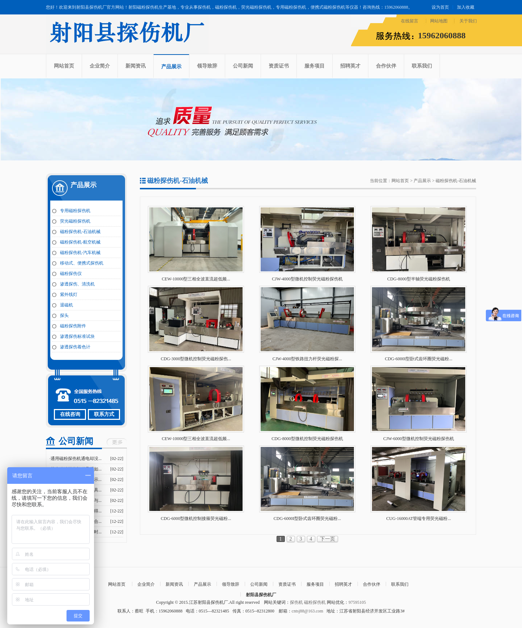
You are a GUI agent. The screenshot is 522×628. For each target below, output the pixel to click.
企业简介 (100, 66)
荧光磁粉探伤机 (75, 221)
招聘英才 (350, 66)
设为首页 (440, 7)
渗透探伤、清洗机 (77, 284)
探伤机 (296, 602)
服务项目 (314, 66)
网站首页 (64, 66)
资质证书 (279, 66)
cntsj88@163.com (307, 611)
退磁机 (66, 304)
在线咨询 (70, 414)
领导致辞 (207, 66)
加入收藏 (465, 7)
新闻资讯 (135, 66)
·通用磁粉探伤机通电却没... (76, 458)
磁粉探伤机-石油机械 (80, 231)
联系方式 (104, 414)
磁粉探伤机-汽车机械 (80, 252)
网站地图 (439, 20)
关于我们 (468, 20)
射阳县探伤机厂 (261, 594)
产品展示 (171, 66)
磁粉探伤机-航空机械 (80, 242)
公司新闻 (243, 66)
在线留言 (409, 20)
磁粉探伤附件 (73, 325)
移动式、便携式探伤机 (81, 263)
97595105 (357, 602)
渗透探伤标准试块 (77, 336)
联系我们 (422, 66)
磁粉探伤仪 (71, 273)
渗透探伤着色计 (75, 346)
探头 (64, 315)
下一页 (327, 539)
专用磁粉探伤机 (75, 210)
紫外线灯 (68, 294)
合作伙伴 (386, 66)
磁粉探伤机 (315, 602)
